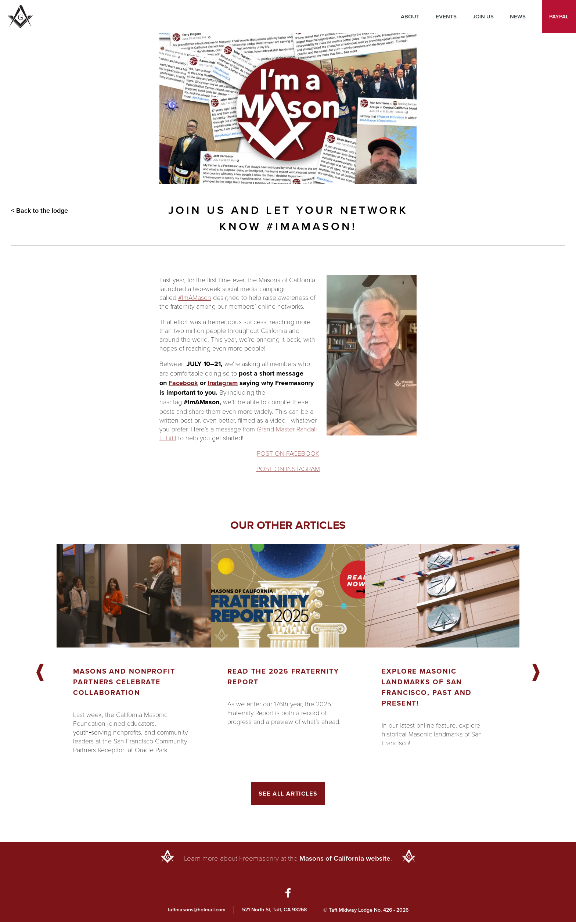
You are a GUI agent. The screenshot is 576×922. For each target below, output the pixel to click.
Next (536, 673)
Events (446, 16)
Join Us (483, 16)
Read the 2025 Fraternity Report (283, 676)
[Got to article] (134, 595)
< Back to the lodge (39, 210)
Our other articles (288, 525)
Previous (40, 673)
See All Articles (288, 793)
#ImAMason (194, 297)
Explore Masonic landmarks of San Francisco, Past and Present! (427, 687)
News (518, 16)
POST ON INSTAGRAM (288, 468)
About (410, 16)
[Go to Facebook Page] (288, 894)
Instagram (223, 383)
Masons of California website (344, 858)
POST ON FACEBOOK (288, 453)
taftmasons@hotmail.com (197, 910)
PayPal (559, 16)
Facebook (183, 383)
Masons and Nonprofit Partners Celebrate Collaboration (124, 682)
